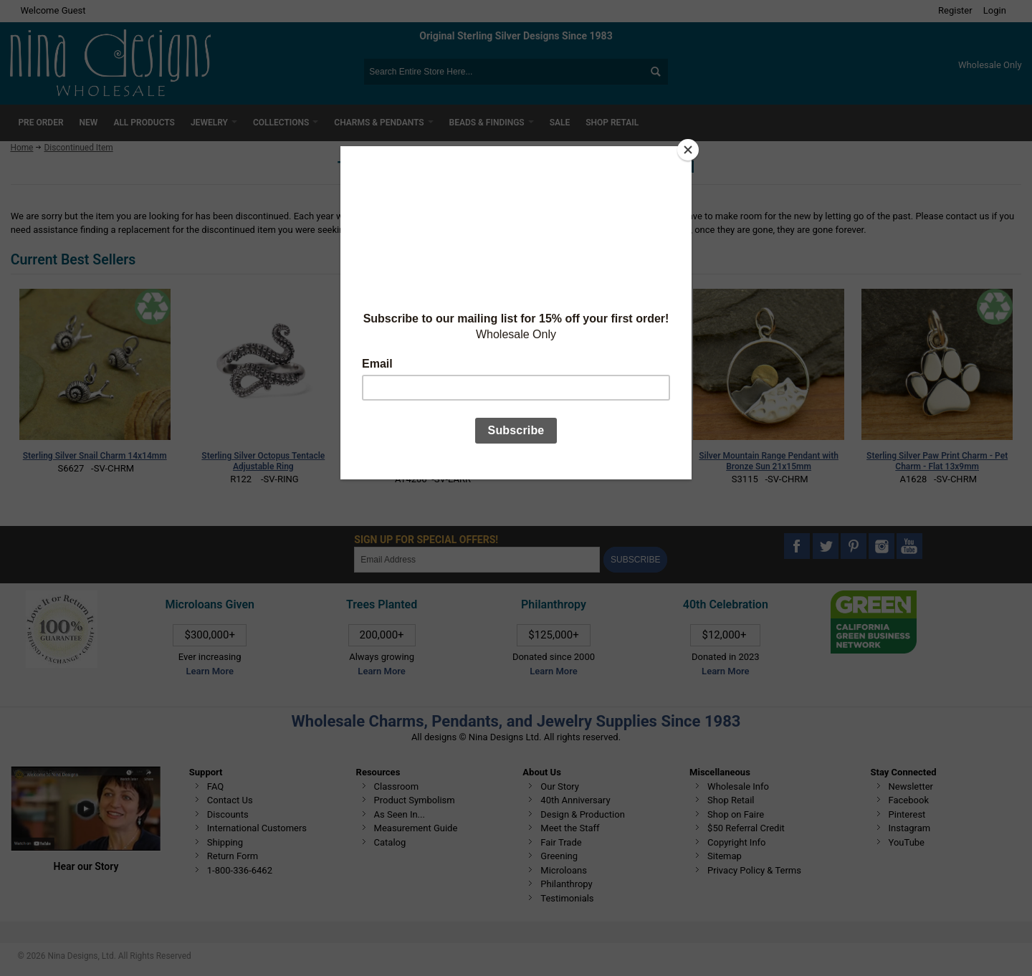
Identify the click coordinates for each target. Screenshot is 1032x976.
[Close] (688, 150)
